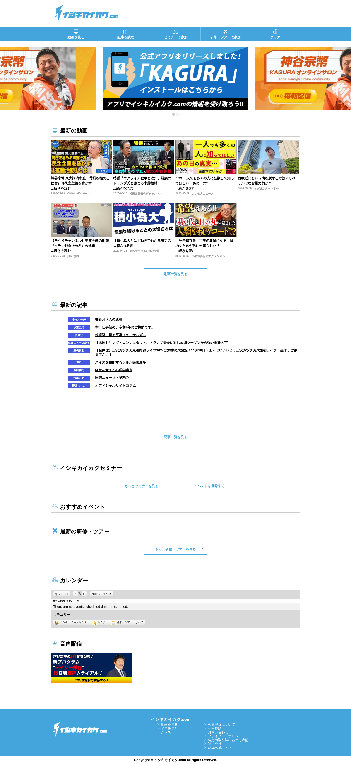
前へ (97, 594)
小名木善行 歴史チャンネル (208, 256)
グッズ (166, 732)
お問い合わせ (218, 732)
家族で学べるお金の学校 (144, 251)
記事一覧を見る (176, 437)
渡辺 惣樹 (73, 256)
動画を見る (169, 724)
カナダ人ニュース (203, 193)
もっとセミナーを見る (142, 486)
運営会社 (214, 744)
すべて (139, 622)
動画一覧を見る (176, 274)
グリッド (64, 593)
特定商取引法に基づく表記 (228, 740)
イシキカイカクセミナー (72, 622)
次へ (105, 594)
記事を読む (169, 728)
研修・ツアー (122, 622)
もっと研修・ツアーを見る (175, 549)
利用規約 (214, 728)
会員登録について (221, 724)
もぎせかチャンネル (266, 188)
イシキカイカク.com (171, 719)
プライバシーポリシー (225, 736)
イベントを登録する (209, 486)
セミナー (100, 622)
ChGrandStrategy (78, 193)
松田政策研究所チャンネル (146, 193)
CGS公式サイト (220, 747)
